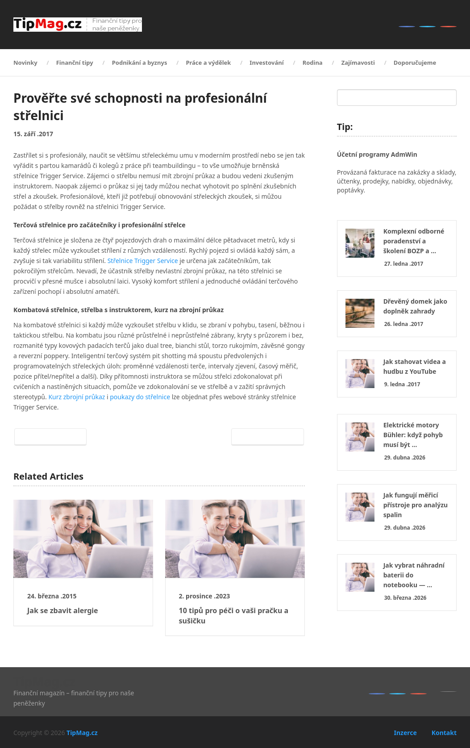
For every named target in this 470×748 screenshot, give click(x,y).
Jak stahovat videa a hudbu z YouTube (414, 366)
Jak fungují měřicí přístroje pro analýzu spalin (415, 505)
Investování (266, 63)
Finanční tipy (74, 63)
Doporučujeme (415, 63)
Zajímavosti (358, 63)
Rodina (313, 63)
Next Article (265, 436)
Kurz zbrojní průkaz (76, 397)
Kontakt (444, 732)
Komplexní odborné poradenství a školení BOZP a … (414, 241)
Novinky (25, 63)
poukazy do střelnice (140, 397)
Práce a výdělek (208, 63)
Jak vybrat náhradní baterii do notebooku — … (414, 575)
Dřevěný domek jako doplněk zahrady (415, 306)
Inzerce (405, 732)
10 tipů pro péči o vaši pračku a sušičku (234, 615)
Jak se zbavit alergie (62, 610)
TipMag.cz (44, 681)
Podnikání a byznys (139, 63)
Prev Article (52, 436)
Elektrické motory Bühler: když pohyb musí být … (413, 435)
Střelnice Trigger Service (143, 260)
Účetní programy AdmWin (377, 154)
